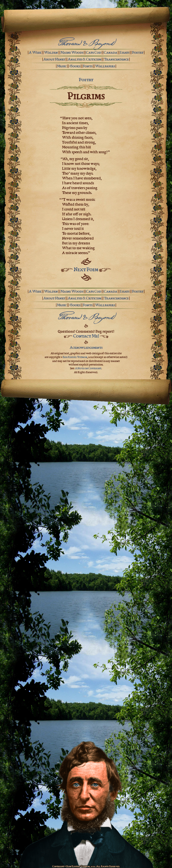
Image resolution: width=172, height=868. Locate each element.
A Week (35, 52)
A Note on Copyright (88, 368)
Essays (124, 52)
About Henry (54, 59)
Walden (51, 52)
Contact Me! (86, 336)
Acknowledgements (86, 347)
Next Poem (86, 269)
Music (62, 66)
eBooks (74, 66)
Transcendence (116, 59)
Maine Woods (71, 52)
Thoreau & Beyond (86, 44)
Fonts (87, 66)
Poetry (137, 52)
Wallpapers (105, 66)
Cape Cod (93, 52)
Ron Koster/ (75, 357)
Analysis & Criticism (84, 59)
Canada (110, 52)
